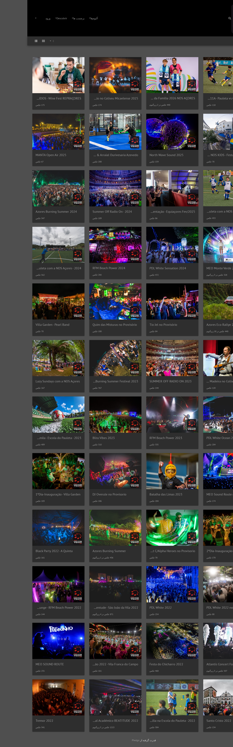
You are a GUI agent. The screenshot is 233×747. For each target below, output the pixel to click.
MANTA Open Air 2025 (23, 155)
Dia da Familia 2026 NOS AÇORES (144, 98)
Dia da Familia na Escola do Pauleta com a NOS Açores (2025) (182, 211)
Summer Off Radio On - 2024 (85, 211)
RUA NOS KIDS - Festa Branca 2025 (201, 155)
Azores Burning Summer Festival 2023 (84, 381)
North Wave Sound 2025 (139, 155)
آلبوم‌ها (66, 18)
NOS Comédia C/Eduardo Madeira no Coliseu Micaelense (186, 381)
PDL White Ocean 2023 (195, 438)
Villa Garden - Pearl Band (25, 325)
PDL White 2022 (133, 607)
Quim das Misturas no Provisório (87, 325)
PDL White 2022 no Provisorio (199, 607)
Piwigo (108, 740)
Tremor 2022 (17, 721)
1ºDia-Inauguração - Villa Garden (30, 494)
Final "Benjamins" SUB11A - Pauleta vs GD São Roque (189, 98)
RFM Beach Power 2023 (138, 438)
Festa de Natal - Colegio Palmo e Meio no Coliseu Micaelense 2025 (65, 98)
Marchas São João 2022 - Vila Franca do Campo (79, 664)
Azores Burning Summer (82, 551)
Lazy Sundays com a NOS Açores (30, 381)
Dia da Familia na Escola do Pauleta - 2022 (139, 721)
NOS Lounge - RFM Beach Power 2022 (28, 607)
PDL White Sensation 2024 (140, 268)
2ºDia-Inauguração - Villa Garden (201, 551)
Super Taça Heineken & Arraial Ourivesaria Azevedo (75, 155)
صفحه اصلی (226, 40)
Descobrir (34, 18)
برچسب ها (51, 18)
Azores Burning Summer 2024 (29, 211)
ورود (20, 18)
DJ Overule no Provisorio (82, 494)
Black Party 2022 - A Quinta (26, 551)
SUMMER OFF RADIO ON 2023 (143, 381)
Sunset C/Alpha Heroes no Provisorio (142, 551)
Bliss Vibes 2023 (76, 438)
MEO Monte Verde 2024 (195, 268)
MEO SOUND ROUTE (22, 664)
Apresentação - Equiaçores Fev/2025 (143, 211)
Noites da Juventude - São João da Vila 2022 (81, 607)
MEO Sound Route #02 (195, 494)
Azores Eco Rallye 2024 (195, 325)
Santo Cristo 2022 (191, 721)
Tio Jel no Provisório (136, 325)
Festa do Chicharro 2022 (139, 664)
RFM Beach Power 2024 (81, 268)
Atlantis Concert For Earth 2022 (201, 664)
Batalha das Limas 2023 (138, 494)
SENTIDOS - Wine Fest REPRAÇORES (29, 98)
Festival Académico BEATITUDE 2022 (85, 721)
